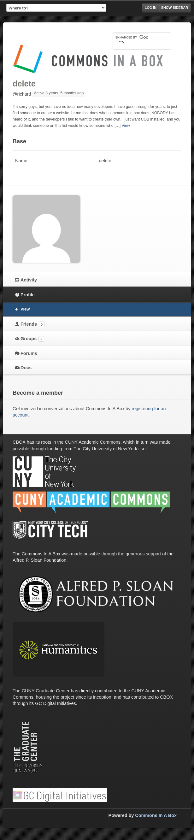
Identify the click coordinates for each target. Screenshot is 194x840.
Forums (29, 353)
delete (24, 83)
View (125, 125)
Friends (32, 324)
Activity (29, 279)
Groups (32, 339)
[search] (131, 37)
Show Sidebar (174, 7)
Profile (28, 294)
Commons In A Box (156, 815)
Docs (26, 367)
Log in (150, 7)
